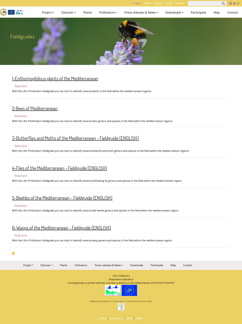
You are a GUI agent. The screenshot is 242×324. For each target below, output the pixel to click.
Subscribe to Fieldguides (13, 253)
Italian (147, 3)
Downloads (173, 12)
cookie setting (116, 318)
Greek (168, 3)
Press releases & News (140, 12)
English (137, 3)
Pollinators (107, 12)
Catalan (179, 3)
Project (47, 12)
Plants (87, 12)
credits (138, 318)
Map (217, 12)
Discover (67, 12)
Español (158, 3)
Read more (21, 86)
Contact (232, 12)
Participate (198, 12)
